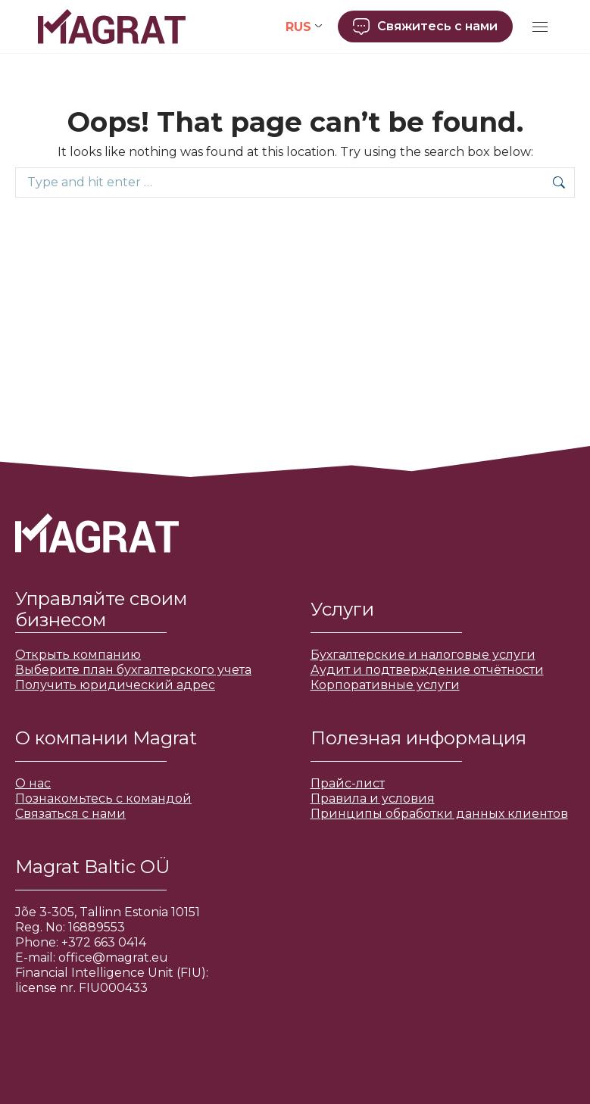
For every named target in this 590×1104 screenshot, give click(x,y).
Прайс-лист (348, 783)
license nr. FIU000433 (81, 988)
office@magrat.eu (113, 957)
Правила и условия (373, 798)
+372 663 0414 (103, 942)
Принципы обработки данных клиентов (439, 813)
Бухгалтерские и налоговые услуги (423, 654)
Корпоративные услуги (385, 685)
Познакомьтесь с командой (103, 798)
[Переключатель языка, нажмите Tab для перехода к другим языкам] (303, 27)
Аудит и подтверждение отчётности (427, 670)
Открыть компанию (78, 654)
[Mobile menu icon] (540, 27)
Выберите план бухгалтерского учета (133, 670)
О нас (33, 783)
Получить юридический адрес (115, 685)
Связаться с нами (70, 813)
